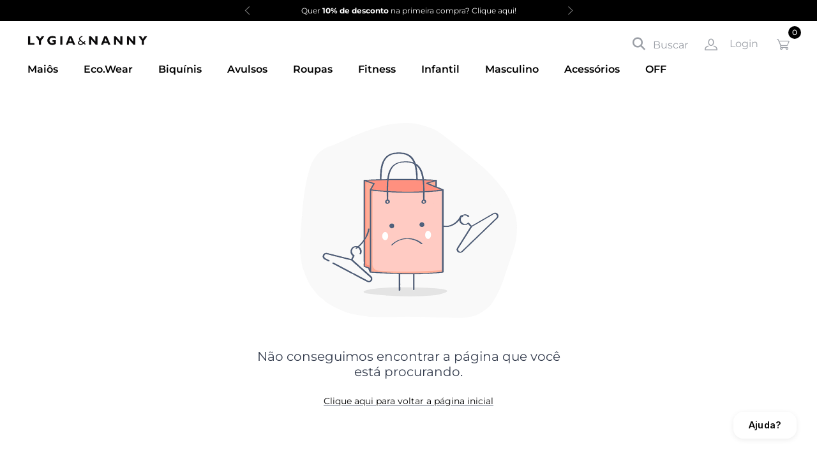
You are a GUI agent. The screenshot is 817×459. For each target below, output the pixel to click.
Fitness (377, 69)
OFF (655, 69)
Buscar (660, 44)
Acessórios (592, 69)
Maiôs (42, 69)
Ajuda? (765, 424)
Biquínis (180, 69)
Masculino (512, 69)
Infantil (440, 69)
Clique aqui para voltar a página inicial (408, 401)
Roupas (313, 69)
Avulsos (247, 69)
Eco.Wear (108, 69)
